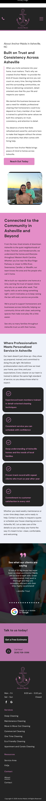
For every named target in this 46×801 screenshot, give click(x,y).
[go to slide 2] (9, 592)
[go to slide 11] (29, 592)
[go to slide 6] (18, 592)
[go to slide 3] (12, 592)
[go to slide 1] (7, 592)
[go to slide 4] (14, 592)
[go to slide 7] (20, 592)
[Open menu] (41, 11)
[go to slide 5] (16, 592)
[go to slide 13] (34, 592)
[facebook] (6, 692)
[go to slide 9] (25, 592)
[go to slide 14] (36, 592)
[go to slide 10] (27, 592)
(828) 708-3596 (21, 642)
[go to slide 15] (38, 592)
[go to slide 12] (31, 592)
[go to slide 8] (23, 592)
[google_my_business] (11, 692)
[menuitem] (23, 705)
